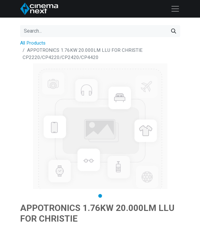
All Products (33, 43)
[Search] (173, 31)
